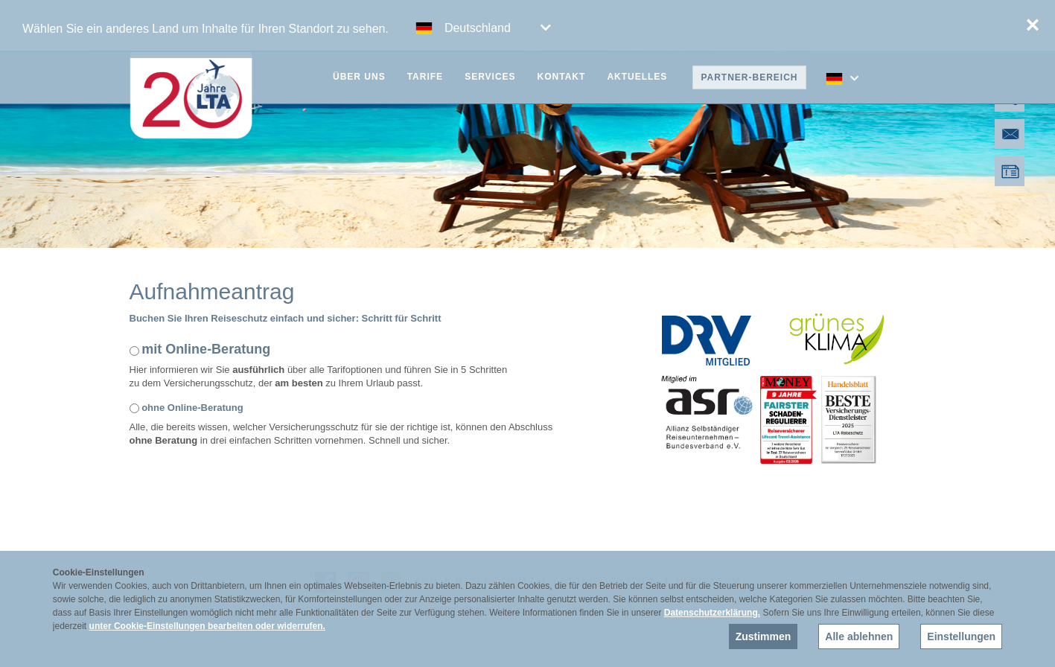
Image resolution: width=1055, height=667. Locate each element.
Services (490, 76)
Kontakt (562, 76)
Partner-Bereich (749, 77)
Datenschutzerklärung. (712, 612)
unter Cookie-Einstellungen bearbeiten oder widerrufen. (207, 626)
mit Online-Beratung (205, 349)
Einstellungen (961, 636)
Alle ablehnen (859, 636)
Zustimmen (763, 636)
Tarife (425, 76)
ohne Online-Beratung (192, 407)
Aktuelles (637, 76)
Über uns (359, 76)
